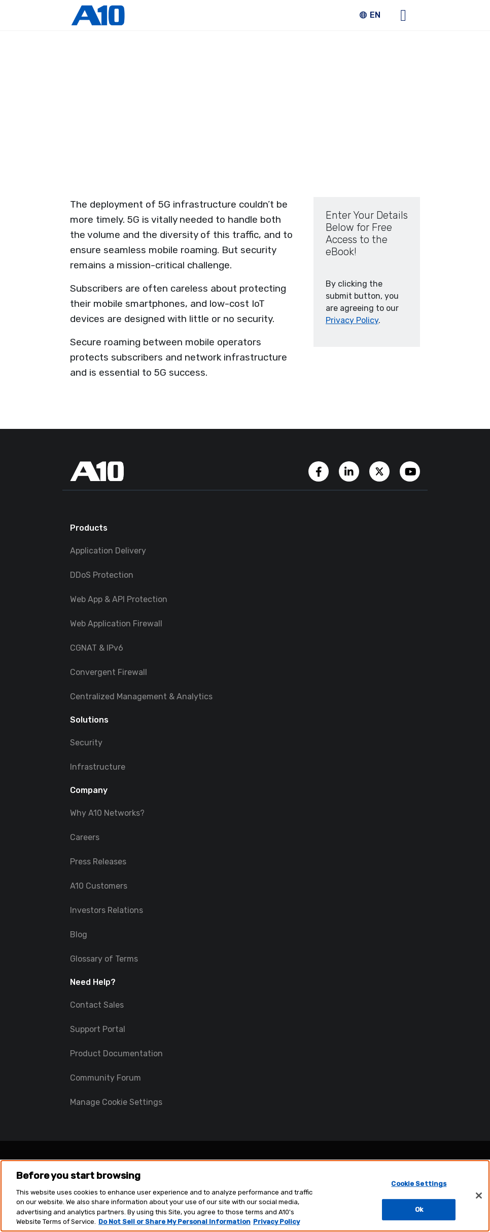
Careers (84, 837)
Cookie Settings (418, 1183)
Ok (419, 1209)
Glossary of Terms (104, 959)
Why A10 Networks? (107, 813)
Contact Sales (97, 1005)
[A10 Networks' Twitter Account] (380, 470)
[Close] (479, 1195)
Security (86, 742)
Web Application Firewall (116, 623)
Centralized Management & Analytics (141, 696)
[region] (245, 1196)
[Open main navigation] (403, 15)
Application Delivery (108, 550)
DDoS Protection (101, 575)
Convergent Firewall (108, 672)
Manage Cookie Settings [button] (116, 1102)
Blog (78, 934)
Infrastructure (97, 767)
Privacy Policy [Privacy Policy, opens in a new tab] (276, 1221)
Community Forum (105, 1078)
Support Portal (97, 1029)
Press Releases (98, 861)
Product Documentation (116, 1053)
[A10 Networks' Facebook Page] (319, 470)
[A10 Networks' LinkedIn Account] (350, 470)
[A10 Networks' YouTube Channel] (410, 470)
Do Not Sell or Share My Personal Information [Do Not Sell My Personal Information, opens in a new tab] (174, 1221)
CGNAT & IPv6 (96, 648)
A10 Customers (98, 886)
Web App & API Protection (118, 599)
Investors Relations (106, 910)
